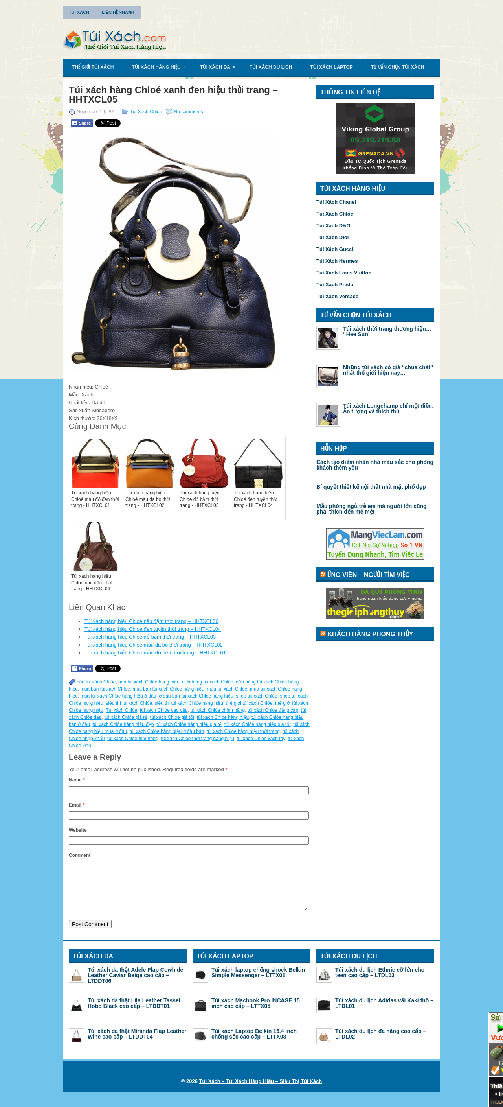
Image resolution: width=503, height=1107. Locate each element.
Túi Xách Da (220, 64)
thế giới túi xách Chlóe (249, 703)
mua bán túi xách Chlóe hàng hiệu (168, 689)
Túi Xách (79, 12)
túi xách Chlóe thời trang (132, 738)
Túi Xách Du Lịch (271, 67)
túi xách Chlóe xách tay (261, 738)
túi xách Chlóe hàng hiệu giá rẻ (189, 724)
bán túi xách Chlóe (96, 682)
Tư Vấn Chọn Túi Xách (397, 67)
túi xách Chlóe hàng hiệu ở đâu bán (167, 731)
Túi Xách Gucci (334, 249)
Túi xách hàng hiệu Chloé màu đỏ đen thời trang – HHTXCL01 (155, 653)
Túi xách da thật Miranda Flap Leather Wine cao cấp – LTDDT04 (137, 1043)
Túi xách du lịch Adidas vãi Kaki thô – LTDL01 (384, 1013)
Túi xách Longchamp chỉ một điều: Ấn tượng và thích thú (388, 408)
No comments (188, 111)
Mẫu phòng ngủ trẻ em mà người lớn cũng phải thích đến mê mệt (371, 509)
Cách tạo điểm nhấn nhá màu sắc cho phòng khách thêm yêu (374, 465)
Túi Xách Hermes (337, 261)
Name (77, 780)
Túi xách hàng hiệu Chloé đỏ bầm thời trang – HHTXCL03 (150, 637)
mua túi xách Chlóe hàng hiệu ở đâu (118, 696)
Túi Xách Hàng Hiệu (161, 64)
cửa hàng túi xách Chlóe (207, 682)
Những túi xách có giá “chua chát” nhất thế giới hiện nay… (388, 370)
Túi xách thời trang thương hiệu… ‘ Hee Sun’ (387, 331)
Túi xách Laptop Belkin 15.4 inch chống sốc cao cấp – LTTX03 (254, 1043)
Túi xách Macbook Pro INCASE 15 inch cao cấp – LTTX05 (255, 1013)
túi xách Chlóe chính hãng (217, 710)
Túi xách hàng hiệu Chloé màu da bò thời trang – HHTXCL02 (153, 645)
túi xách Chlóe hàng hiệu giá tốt (257, 724)
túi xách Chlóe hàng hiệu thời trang (243, 731)
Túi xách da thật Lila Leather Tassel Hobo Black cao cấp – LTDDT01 (134, 1013)
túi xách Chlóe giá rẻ (125, 717)
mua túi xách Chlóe (227, 689)
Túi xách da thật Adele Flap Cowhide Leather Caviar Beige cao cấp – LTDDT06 (135, 984)
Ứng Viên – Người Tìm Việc (368, 574)
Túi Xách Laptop (331, 67)
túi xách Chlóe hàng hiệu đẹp (123, 724)
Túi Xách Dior (332, 237)
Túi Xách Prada (334, 284)
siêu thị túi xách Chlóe (129, 703)
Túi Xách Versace (337, 296)
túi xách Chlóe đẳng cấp (273, 710)
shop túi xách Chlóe (256, 696)
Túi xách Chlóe (121, 710)
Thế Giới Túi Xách (93, 67)
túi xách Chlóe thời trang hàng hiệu (197, 738)
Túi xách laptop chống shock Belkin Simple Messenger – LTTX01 (258, 982)
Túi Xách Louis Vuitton (343, 273)
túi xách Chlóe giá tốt (172, 717)
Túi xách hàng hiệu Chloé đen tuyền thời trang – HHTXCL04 (152, 629)
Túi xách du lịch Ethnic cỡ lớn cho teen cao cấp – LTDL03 (379, 982)
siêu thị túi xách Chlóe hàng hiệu (189, 703)
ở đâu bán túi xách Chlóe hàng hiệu (196, 696)
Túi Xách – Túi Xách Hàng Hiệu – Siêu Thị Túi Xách (260, 1091)
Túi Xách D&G (333, 225)
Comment (79, 855)
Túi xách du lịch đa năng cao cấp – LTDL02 (380, 1043)
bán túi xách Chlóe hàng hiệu (149, 682)
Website (78, 830)
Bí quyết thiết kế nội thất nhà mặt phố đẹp (371, 487)
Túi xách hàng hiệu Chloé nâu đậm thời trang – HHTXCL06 (151, 621)
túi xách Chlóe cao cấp (164, 710)
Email (76, 805)
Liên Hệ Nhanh (118, 12)
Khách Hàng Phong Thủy (370, 634)
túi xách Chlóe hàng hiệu (223, 717)
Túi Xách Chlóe (146, 111)
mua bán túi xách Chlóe (105, 689)
